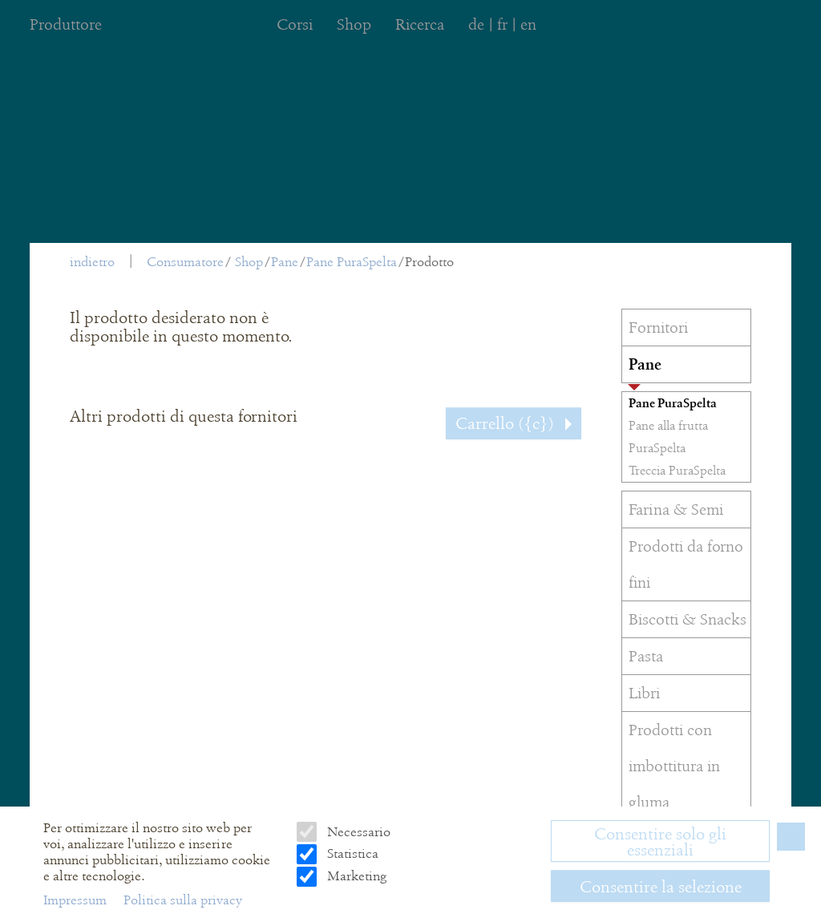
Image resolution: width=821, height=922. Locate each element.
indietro (92, 261)
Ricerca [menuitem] (419, 24)
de (476, 24)
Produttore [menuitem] (66, 24)
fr (502, 24)
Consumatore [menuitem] (185, 261)
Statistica (351, 853)
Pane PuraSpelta (351, 261)
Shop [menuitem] (354, 24)
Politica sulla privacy (182, 900)
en (528, 24)
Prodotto (429, 261)
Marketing (355, 876)
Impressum (76, 900)
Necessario (357, 831)
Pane (284, 261)
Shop (249, 261)
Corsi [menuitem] (295, 24)
